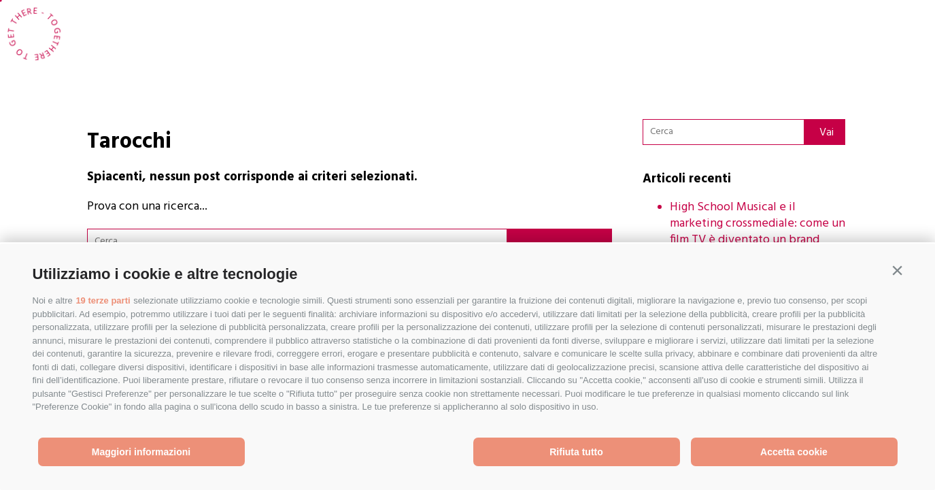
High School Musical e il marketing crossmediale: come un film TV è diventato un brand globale (757, 231)
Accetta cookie (794, 451)
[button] (897, 270)
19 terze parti (102, 300)
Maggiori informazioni (141, 451)
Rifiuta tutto (576, 451)
